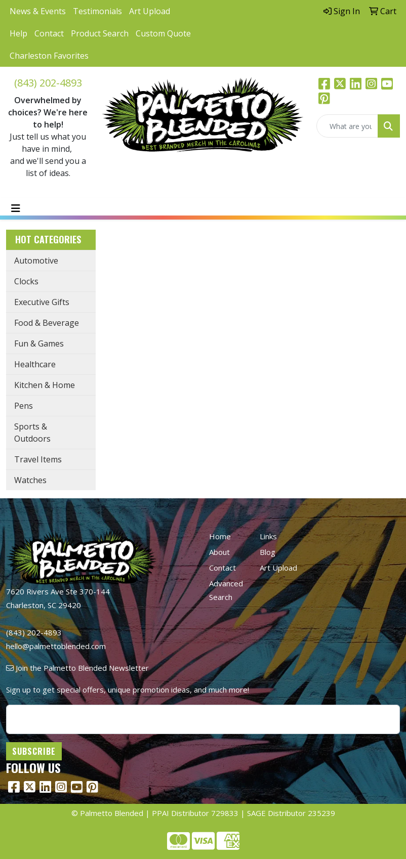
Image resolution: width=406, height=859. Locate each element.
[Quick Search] (347, 126)
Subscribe (34, 751)
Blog (267, 552)
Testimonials (97, 11)
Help (18, 33)
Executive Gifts (41, 302)
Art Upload (149, 11)
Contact (49, 33)
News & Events (38, 11)
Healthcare (35, 364)
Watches (30, 480)
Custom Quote (163, 33)
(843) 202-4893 (48, 83)
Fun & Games (39, 343)
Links (268, 536)
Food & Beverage (46, 322)
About (219, 552)
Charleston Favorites (49, 55)
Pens (23, 405)
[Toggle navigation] (15, 208)
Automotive (36, 260)
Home (220, 536)
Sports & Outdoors (32, 432)
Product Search (100, 33)
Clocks (26, 281)
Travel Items (38, 459)
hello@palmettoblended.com (56, 646)
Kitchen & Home (44, 385)
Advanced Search (226, 590)
